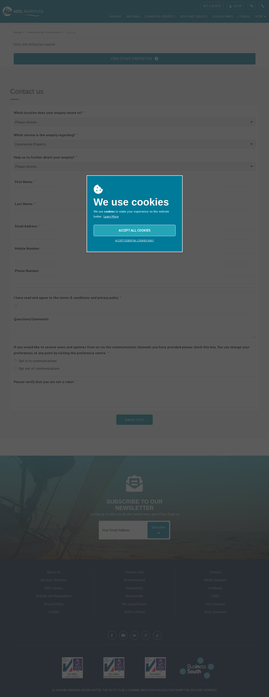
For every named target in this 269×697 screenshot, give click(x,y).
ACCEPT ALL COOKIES (135, 230)
